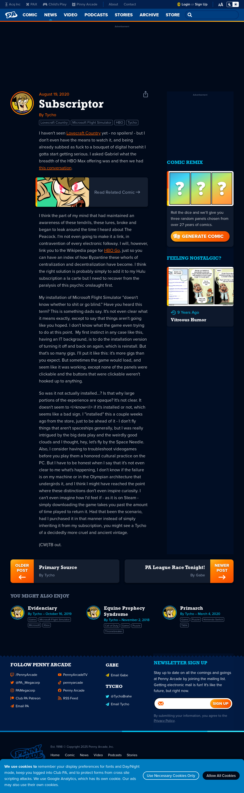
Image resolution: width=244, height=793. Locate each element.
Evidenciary (42, 609)
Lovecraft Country (54, 123)
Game (32, 620)
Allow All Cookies (220, 775)
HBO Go (112, 251)
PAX (31, 4)
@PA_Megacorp (25, 686)
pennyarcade (70, 686)
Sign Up (201, 4)
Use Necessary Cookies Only (167, 775)
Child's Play (54, 4)
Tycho (132, 123)
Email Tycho (117, 707)
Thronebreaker (113, 632)
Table (184, 626)
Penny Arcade (71, 693)
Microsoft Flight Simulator (91, 123)
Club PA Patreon (25, 701)
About (113, 4)
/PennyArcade (23, 678)
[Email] (182, 709)
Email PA (19, 709)
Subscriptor (71, 105)
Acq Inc (12, 4)
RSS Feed (68, 701)
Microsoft (34, 626)
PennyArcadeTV (73, 678)
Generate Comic (198, 233)
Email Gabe (117, 678)
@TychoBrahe (119, 699)
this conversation (55, 168)
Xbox (47, 626)
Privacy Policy (163, 726)
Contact (130, 4)
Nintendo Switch (213, 620)
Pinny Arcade (84, 4)
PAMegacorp (22, 693)
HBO (119, 123)
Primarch (191, 609)
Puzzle (137, 626)
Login (186, 4)
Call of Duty (111, 626)
